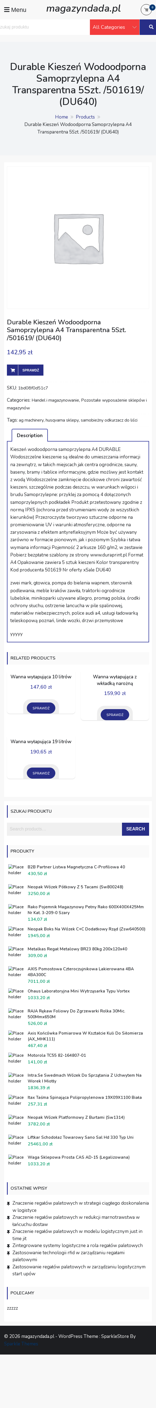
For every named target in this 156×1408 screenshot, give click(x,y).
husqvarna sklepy (62, 420)
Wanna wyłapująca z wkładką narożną (115, 680)
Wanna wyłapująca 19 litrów (41, 741)
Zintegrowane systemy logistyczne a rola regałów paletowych (77, 1245)
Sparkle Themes (21, 1344)
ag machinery (31, 420)
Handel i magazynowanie (55, 400)
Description (30, 435)
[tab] (30, 435)
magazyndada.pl (83, 8)
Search (135, 829)
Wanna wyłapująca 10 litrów (41, 677)
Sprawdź (30, 370)
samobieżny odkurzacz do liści (109, 420)
